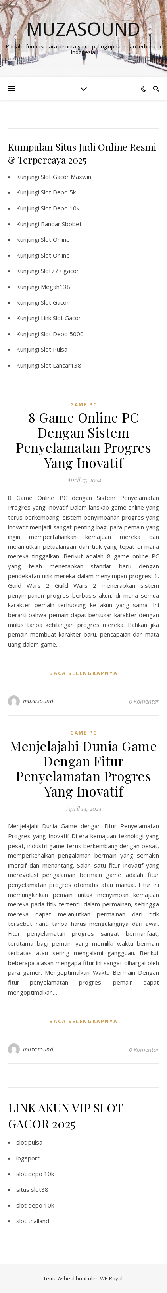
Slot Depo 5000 (62, 334)
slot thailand (32, 1221)
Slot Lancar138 (61, 365)
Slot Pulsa (54, 349)
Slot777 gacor (60, 271)
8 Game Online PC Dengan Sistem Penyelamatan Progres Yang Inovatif (83, 439)
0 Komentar (144, 701)
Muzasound (83, 29)
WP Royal (111, 1278)
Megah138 (55, 287)
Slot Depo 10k (60, 208)
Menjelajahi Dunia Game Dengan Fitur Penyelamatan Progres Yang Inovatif (83, 768)
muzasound (38, 701)
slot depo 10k (35, 1174)
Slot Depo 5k (58, 192)
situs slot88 (32, 1189)
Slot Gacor (55, 302)
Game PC (83, 404)
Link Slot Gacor (61, 318)
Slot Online (55, 239)
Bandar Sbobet (61, 224)
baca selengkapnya (83, 673)
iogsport (28, 1158)
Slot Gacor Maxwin (66, 177)
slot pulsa (29, 1142)
